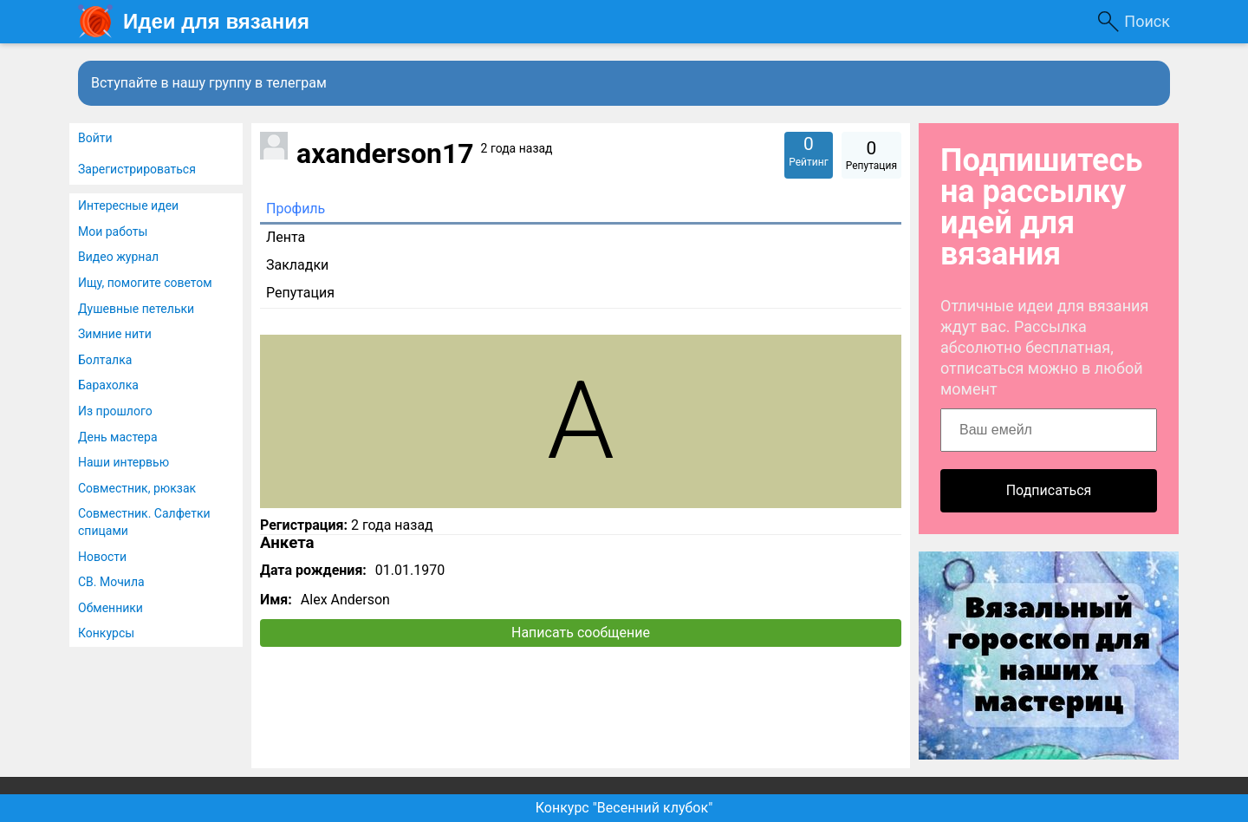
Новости (102, 557)
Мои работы (112, 231)
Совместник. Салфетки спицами (144, 522)
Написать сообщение (580, 632)
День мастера (118, 437)
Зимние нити (115, 334)
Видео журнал (118, 257)
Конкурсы (106, 633)
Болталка (105, 360)
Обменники (110, 608)
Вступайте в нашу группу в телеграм (209, 83)
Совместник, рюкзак (137, 488)
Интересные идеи (128, 205)
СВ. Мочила (111, 582)
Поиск (1147, 21)
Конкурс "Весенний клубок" (624, 807)
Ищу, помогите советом (145, 283)
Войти (95, 138)
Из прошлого (115, 411)
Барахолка (108, 385)
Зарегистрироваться (137, 169)
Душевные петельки (136, 309)
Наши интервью (123, 462)
